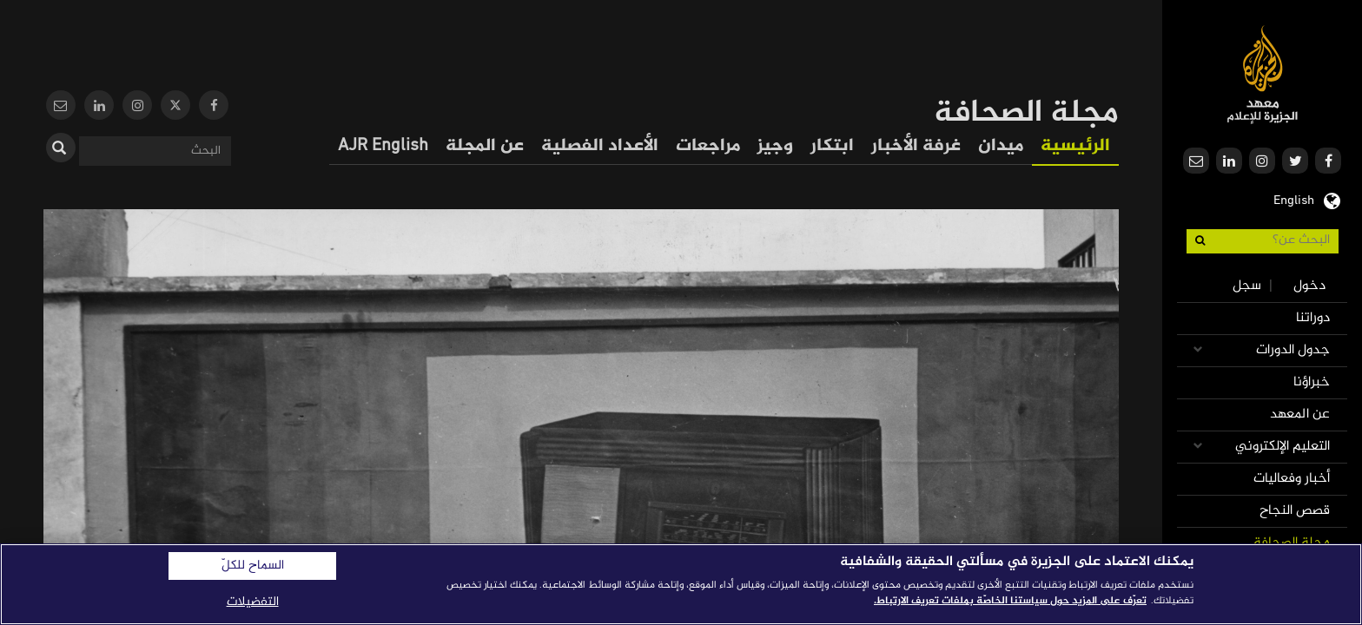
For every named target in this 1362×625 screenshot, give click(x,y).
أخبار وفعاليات (1291, 478)
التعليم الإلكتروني (1282, 446)
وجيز (775, 146)
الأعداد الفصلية (599, 146)
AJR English (383, 146)
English (1293, 199)
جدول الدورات (1293, 350)
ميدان (1000, 146)
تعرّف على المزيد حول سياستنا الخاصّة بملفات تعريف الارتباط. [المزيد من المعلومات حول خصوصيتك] (1010, 600)
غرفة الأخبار (916, 146)
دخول (1309, 286)
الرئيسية (1075, 146)
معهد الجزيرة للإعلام (1262, 74)
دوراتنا (1313, 318)
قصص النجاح (1295, 511)
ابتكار (832, 146)
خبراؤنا (1311, 382)
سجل (1247, 286)
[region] (681, 584)
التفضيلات (253, 602)
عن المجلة (485, 146)
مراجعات (708, 146)
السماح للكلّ (252, 566)
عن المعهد (1300, 414)
